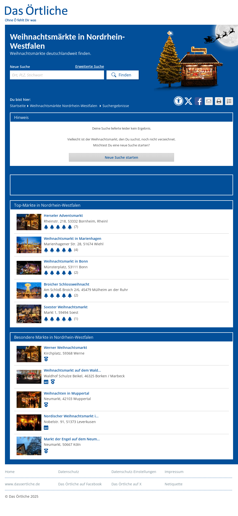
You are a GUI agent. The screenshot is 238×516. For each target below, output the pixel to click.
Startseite (18, 105)
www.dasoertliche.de (22, 484)
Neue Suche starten (121, 157)
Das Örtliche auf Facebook (80, 484)
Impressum (174, 471)
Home (10, 471)
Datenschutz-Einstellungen (133, 471)
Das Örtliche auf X (126, 484)
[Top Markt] (121, 222)
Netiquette (174, 484)
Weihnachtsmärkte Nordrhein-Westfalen (61, 105)
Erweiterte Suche (89, 66)
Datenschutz (68, 471)
